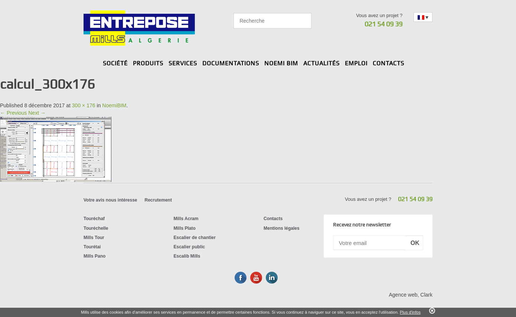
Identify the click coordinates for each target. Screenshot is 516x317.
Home (94, 64)
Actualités (321, 63)
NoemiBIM (114, 105)
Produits (148, 63)
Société (115, 63)
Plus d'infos (410, 312)
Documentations (230, 63)
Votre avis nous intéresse (110, 200)
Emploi (356, 63)
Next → (37, 113)
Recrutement (158, 200)
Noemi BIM (281, 63)
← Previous (13, 113)
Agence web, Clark (410, 295)
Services (183, 63)
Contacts (388, 63)
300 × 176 (83, 105)
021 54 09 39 (383, 24)
